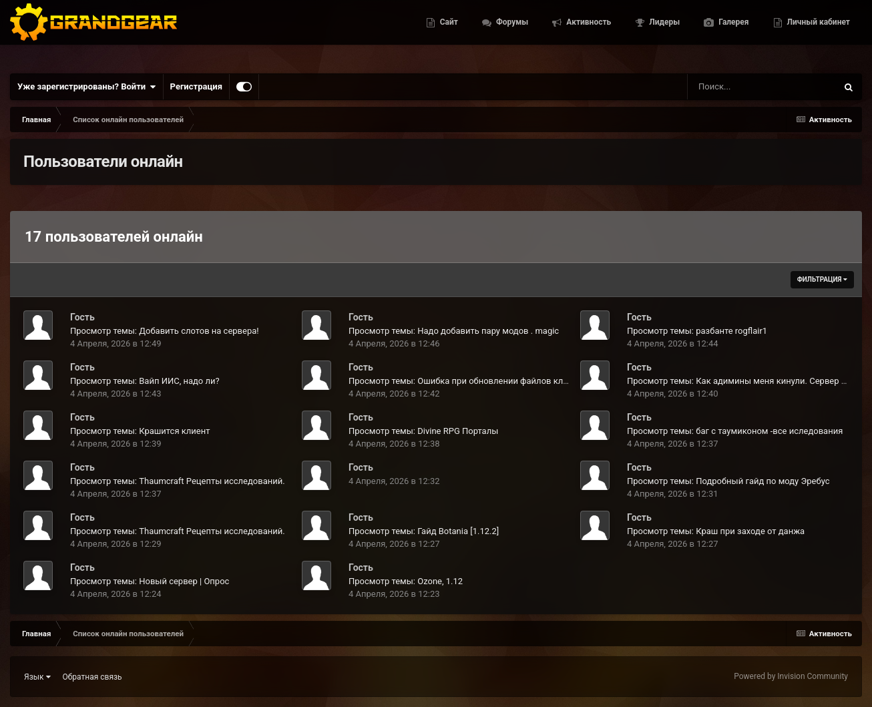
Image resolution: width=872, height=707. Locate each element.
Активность (587, 33)
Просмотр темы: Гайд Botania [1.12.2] (424, 531)
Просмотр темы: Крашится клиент (140, 431)
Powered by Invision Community (791, 676)
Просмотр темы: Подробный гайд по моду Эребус (728, 481)
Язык (37, 677)
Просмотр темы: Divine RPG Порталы (423, 431)
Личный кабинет (817, 33)
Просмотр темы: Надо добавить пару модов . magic (454, 331)
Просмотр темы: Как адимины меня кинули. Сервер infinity (747, 381)
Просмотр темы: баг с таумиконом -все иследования (735, 431)
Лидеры (663, 33)
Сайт (448, 33)
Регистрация (196, 86)
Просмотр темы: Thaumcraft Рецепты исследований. (177, 481)
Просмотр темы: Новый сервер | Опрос (149, 581)
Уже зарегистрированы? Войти (86, 86)
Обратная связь (92, 677)
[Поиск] (737, 86)
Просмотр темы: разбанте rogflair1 (697, 331)
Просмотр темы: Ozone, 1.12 (406, 581)
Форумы (511, 33)
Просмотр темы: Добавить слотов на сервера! (164, 331)
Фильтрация (822, 279)
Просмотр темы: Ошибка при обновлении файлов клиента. (469, 381)
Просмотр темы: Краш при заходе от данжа (716, 531)
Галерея (732, 33)
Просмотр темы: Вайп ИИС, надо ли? (145, 381)
